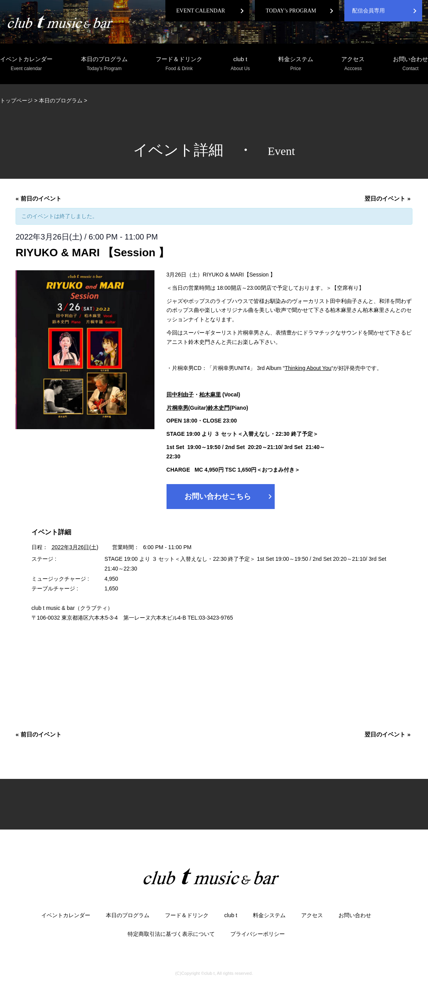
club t (240, 64)
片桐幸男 (177, 408)
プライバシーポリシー (257, 934)
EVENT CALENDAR (200, 11)
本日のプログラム (104, 64)
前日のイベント (38, 198)
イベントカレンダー (26, 64)
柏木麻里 (210, 394)
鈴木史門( (220, 408)
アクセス (353, 64)
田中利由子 (180, 394)
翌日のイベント (387, 198)
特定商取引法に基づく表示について (171, 934)
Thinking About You (308, 368)
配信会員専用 (368, 11)
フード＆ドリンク (179, 64)
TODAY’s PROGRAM (291, 11)
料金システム (295, 64)
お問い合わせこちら (229, 496)
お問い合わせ (410, 64)
